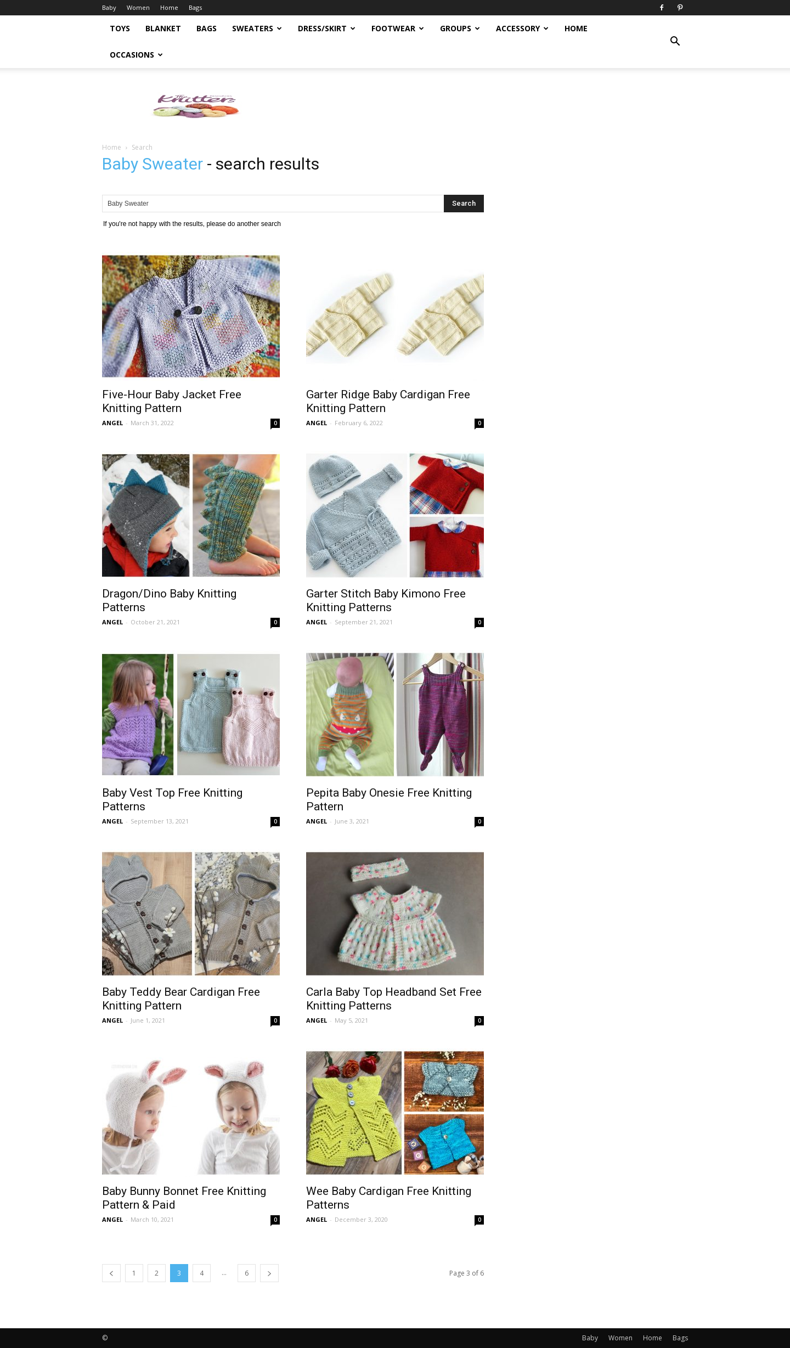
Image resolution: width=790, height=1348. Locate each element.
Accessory (522, 28)
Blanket (163, 28)
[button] (675, 42)
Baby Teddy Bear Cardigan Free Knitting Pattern (181, 998)
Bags (195, 7)
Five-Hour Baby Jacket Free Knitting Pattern (171, 401)
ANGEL (112, 423)
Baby (109, 7)
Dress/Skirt (327, 28)
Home (169, 7)
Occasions (136, 54)
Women (138, 7)
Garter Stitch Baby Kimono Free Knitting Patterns (386, 600)
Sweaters (257, 28)
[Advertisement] (488, 106)
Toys (120, 28)
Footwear (397, 28)
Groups (460, 28)
